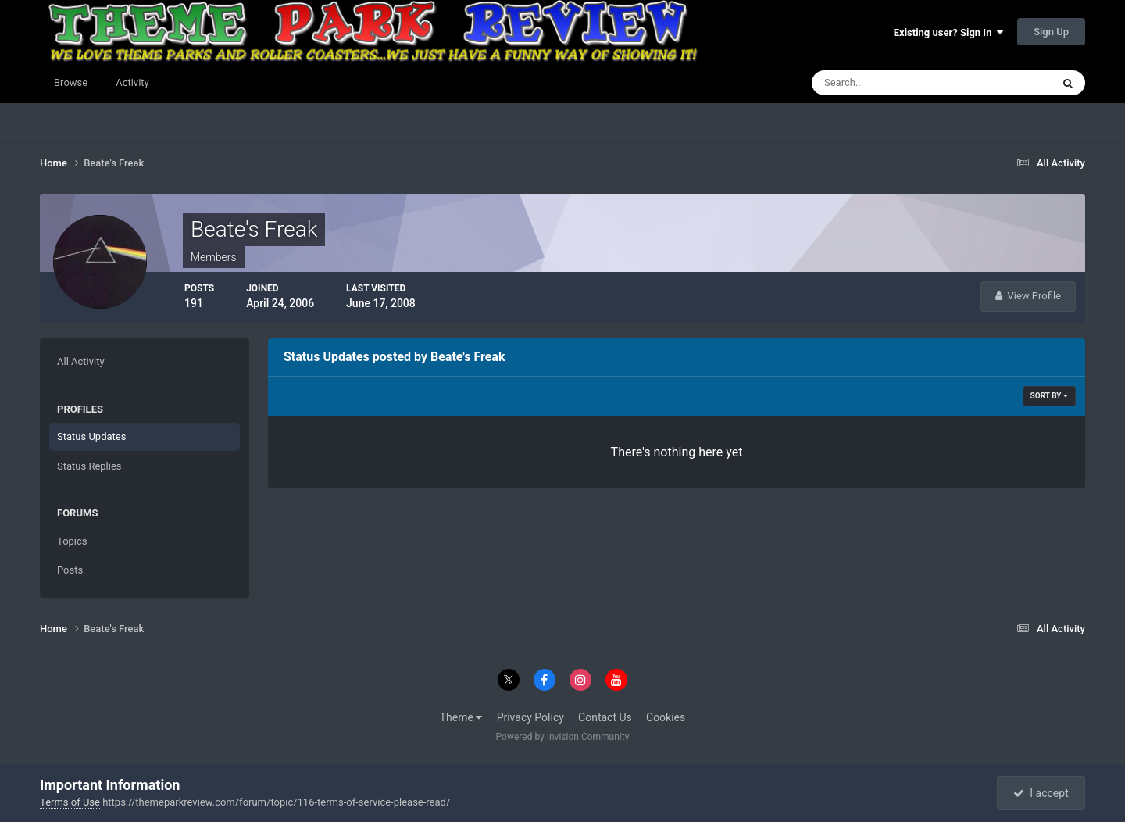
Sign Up (1051, 32)
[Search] (884, 82)
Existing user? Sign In (948, 32)
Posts (70, 570)
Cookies (665, 717)
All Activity (81, 361)
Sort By (1049, 395)
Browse (71, 82)
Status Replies (89, 466)
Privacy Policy (530, 717)
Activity (132, 82)
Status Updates (91, 436)
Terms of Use (70, 802)
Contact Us (605, 717)
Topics (72, 541)
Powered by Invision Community (563, 736)
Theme (461, 717)
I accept (1040, 793)
